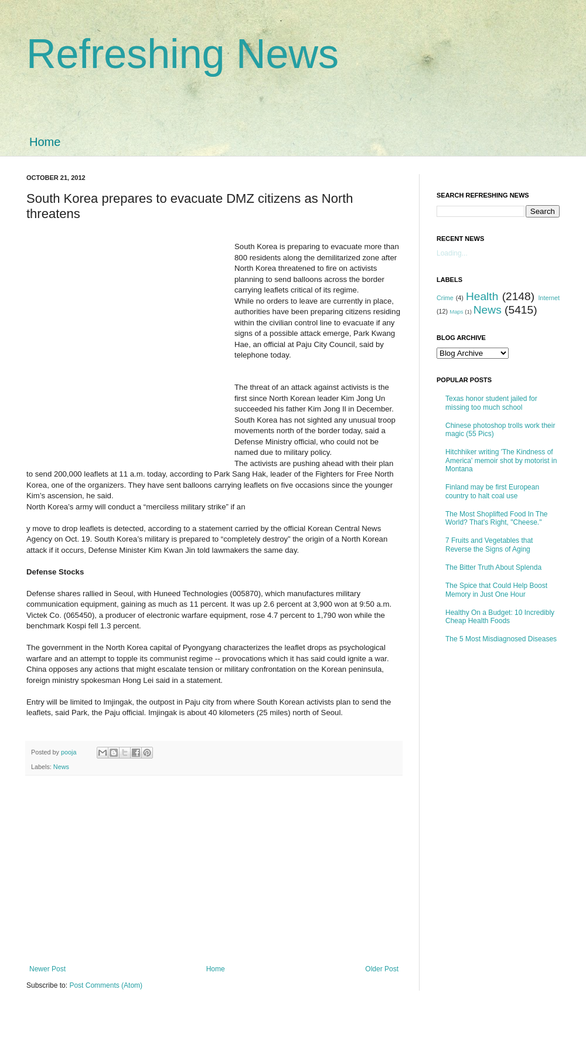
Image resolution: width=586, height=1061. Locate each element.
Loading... (452, 253)
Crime (445, 297)
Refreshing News (182, 54)
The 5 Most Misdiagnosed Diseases (501, 639)
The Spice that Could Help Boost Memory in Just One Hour (496, 589)
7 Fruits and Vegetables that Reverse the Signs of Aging (489, 544)
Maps (456, 311)
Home (44, 141)
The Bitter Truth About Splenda (493, 567)
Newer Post (47, 969)
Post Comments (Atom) (105, 985)
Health (482, 296)
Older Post (381, 969)
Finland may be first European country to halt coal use (492, 491)
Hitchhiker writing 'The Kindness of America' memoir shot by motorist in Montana (501, 460)
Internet (549, 297)
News (61, 766)
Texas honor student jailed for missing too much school (491, 403)
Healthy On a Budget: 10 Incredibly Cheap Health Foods (499, 616)
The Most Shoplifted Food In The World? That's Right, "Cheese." (496, 518)
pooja (69, 752)
